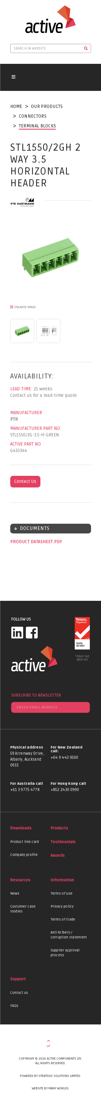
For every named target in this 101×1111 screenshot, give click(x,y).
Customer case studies (23, 909)
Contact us (19, 993)
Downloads (21, 828)
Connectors (32, 116)
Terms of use (62, 893)
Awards (58, 855)
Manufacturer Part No (35, 428)
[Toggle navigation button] (13, 77)
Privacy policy (62, 906)
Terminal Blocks (37, 126)
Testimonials (63, 842)
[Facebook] (32, 632)
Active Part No (25, 444)
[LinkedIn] (17, 632)
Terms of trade (63, 919)
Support (18, 979)
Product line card (24, 842)
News (15, 893)
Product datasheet (32, 542)
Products (59, 828)
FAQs (14, 1006)
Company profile (24, 855)
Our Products (47, 106)
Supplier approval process (65, 952)
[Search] (86, 48)
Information (62, 880)
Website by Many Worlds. (50, 1088)
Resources (20, 880)
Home (16, 106)
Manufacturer (26, 413)
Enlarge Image (25, 307)
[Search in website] (46, 48)
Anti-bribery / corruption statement (69, 934)
